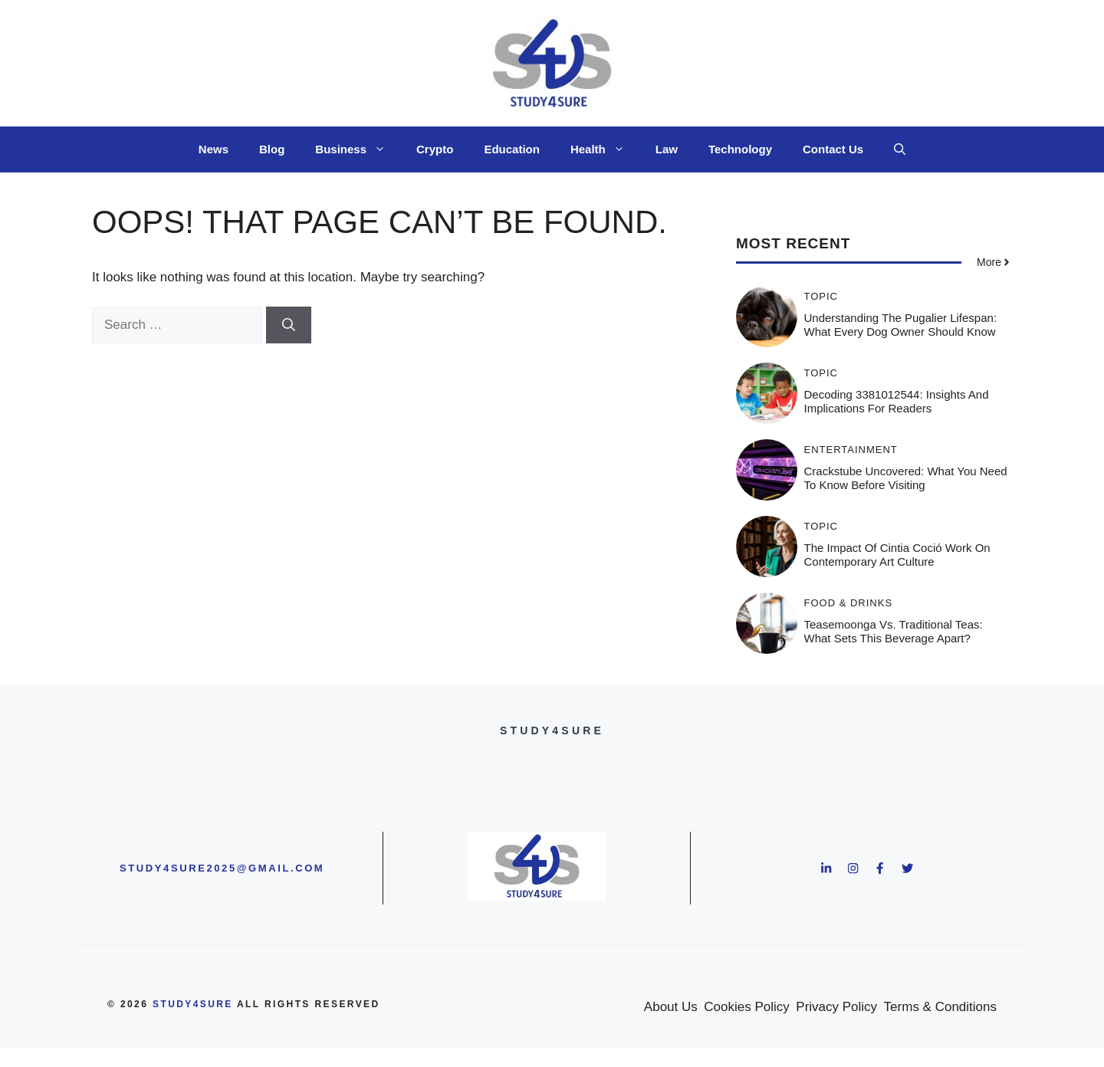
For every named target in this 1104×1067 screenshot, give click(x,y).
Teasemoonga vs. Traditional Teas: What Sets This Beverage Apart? (893, 631)
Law (667, 149)
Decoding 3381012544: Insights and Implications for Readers (896, 401)
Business (358, 149)
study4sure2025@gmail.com (222, 868)
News (213, 149)
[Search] (288, 325)
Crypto (434, 149)
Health (605, 149)
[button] (900, 149)
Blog (271, 149)
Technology (740, 149)
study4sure (193, 1004)
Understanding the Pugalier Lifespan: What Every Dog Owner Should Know (900, 324)
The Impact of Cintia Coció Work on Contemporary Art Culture (897, 554)
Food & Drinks (848, 603)
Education (512, 149)
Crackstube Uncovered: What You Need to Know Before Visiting (905, 478)
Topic (821, 296)
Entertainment (851, 450)
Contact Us (833, 149)
